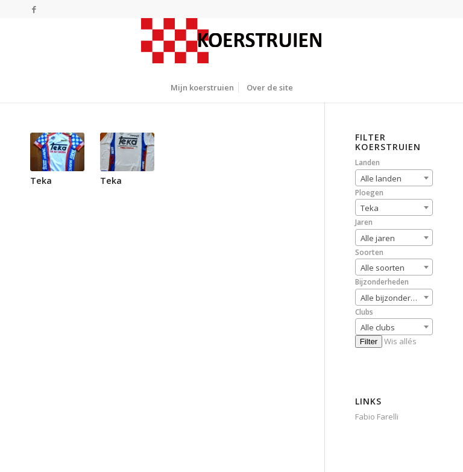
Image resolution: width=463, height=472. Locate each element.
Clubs (364, 312)
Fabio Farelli (376, 416)
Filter (369, 341)
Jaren (364, 222)
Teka (41, 180)
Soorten (369, 252)
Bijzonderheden (382, 282)
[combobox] (394, 177)
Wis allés (400, 341)
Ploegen (369, 192)
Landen (367, 162)
